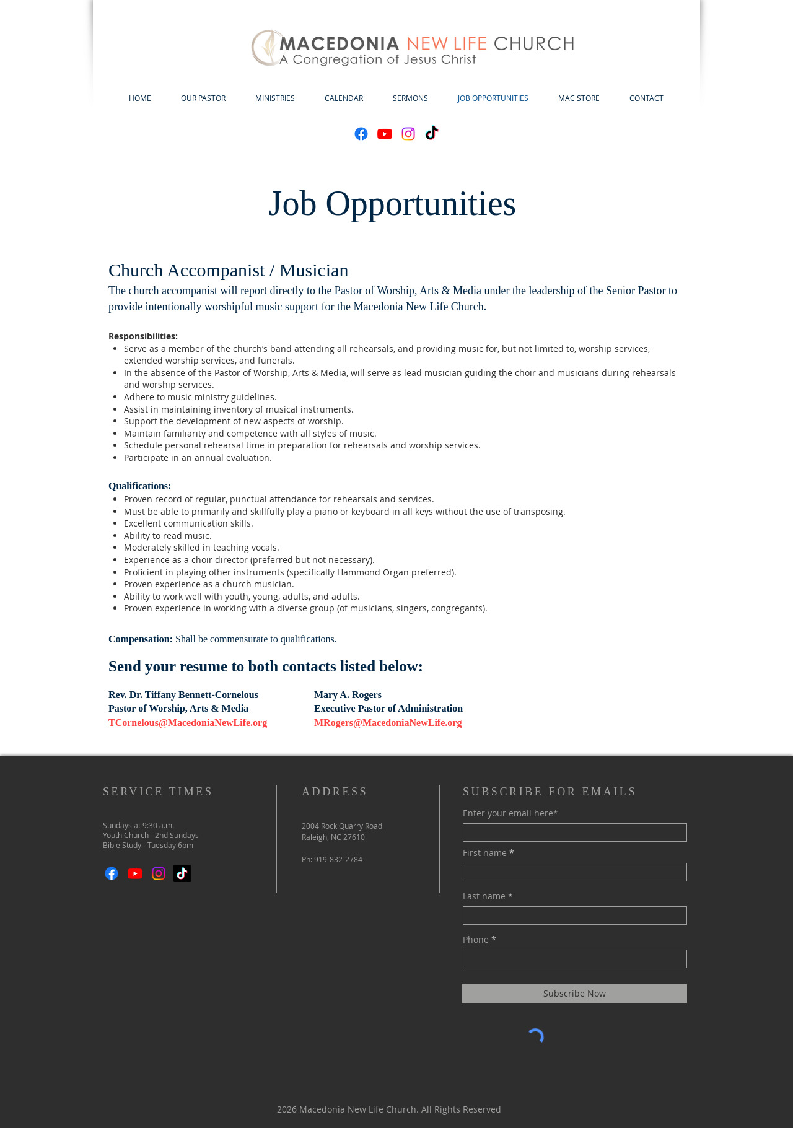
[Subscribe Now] (574, 993)
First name (485, 853)
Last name (484, 896)
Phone (476, 939)
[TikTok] (431, 133)
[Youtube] (384, 133)
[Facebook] (361, 133)
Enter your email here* (510, 813)
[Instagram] (408, 133)
